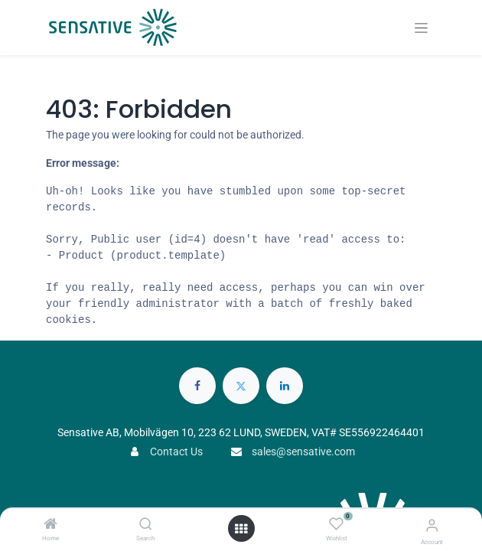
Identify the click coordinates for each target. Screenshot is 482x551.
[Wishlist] (336, 524)
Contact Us (176, 451)
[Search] (145, 525)
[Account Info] (432, 525)
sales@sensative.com (303, 451)
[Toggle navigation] (421, 28)
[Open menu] (241, 529)
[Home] (50, 525)
